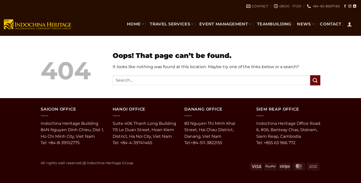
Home (135, 24)
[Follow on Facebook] (345, 6)
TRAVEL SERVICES (171, 24)
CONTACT (330, 24)
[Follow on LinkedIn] (354, 6)
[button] (349, 24)
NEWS (305, 24)
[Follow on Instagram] (349, 6)
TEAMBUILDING (274, 24)
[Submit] (315, 80)
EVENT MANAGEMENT (225, 24)
